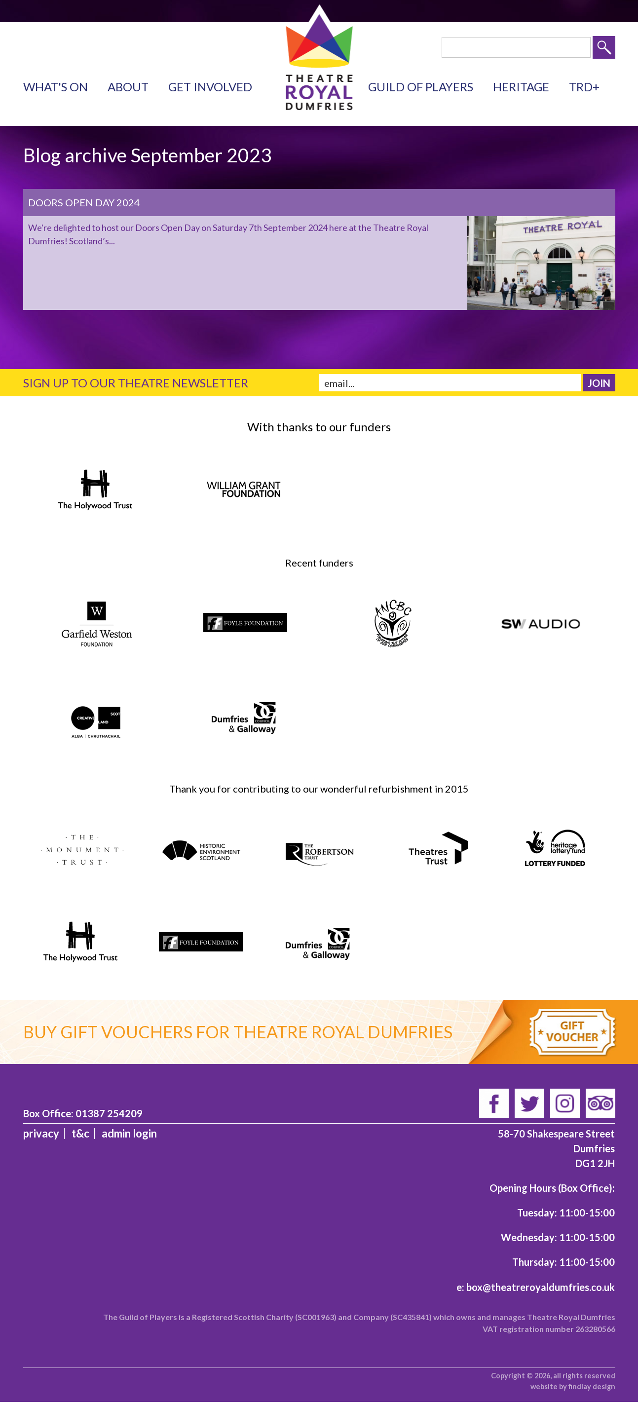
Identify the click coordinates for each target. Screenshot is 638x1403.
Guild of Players (420, 86)
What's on (55, 86)
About (128, 86)
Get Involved (210, 86)
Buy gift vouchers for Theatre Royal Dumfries (237, 1032)
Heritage (521, 86)
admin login (129, 1133)
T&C (80, 1133)
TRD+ (584, 86)
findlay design (591, 1386)
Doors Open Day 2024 (84, 202)
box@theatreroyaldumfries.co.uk (540, 1287)
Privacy (41, 1133)
